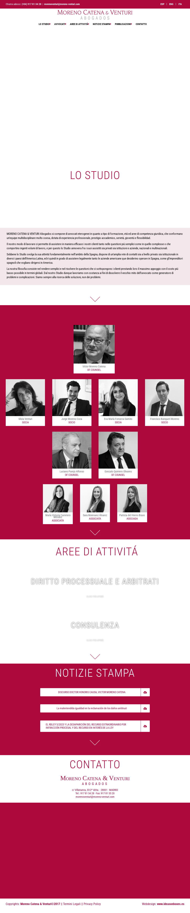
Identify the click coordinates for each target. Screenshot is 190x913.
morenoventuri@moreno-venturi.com (62, 4)
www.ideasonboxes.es (170, 904)
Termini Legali (72, 904)
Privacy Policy (92, 904)
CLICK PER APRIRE (95, 596)
